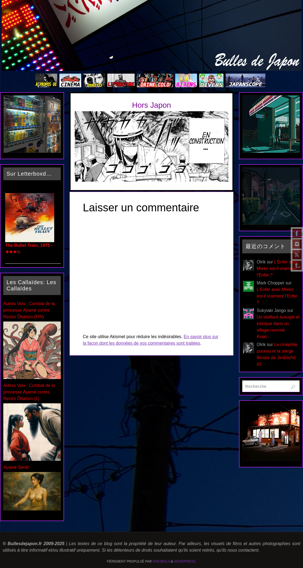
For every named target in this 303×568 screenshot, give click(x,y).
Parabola (161, 561)
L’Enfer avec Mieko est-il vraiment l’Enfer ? (277, 268)
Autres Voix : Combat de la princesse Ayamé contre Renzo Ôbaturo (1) (29, 392)
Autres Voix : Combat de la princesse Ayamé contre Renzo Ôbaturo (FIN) (29, 310)
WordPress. (185, 561)
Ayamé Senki (16, 467)
